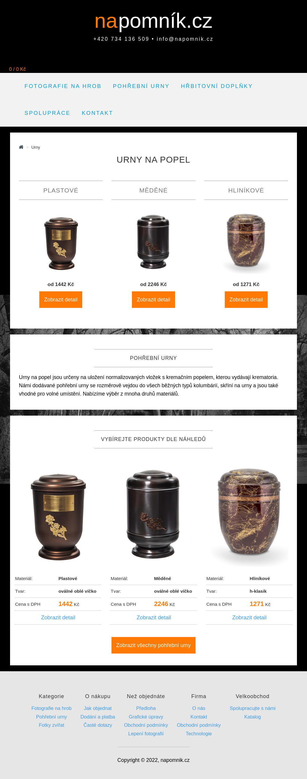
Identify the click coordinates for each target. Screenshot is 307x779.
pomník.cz (165, 20)
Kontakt (97, 113)
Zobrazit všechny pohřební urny (153, 645)
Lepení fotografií (146, 733)
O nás (198, 708)
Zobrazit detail (60, 300)
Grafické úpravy (146, 717)
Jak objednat (98, 708)
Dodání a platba (97, 717)
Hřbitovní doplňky (217, 86)
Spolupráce (48, 113)
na (108, 20)
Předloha (146, 708)
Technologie (199, 733)
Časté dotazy (97, 725)
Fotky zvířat (51, 725)
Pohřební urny (141, 86)
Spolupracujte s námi (253, 708)
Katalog (252, 717)
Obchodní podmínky (146, 725)
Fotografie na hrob (63, 86)
